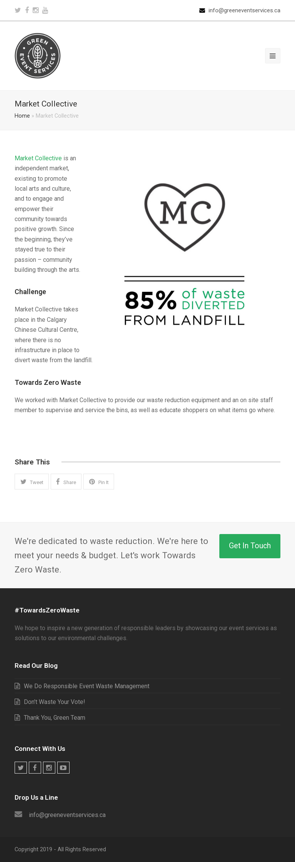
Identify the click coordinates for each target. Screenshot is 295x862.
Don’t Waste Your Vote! (54, 702)
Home (22, 116)
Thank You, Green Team (54, 717)
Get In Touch (250, 545)
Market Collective (38, 158)
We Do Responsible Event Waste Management (86, 686)
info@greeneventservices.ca (244, 10)
